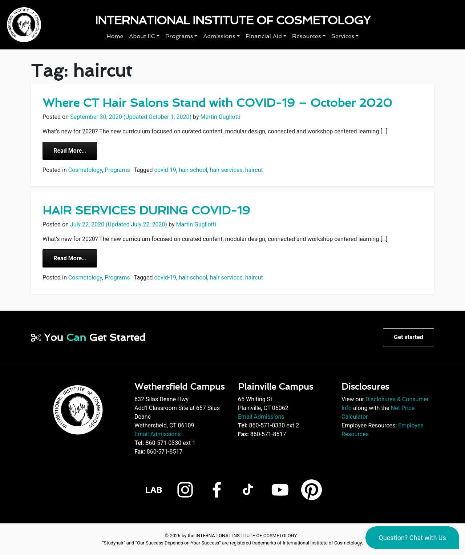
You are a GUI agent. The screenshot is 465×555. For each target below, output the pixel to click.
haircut (254, 169)
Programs (179, 36)
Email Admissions (157, 434)
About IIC (142, 36)
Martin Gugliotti (219, 116)
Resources (306, 36)
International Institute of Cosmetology (232, 20)
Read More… (75, 150)
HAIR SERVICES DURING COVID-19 (146, 210)
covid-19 (165, 169)
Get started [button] (408, 337)
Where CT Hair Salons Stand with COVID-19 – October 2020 (217, 103)
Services (342, 36)
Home (114, 36)
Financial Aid (264, 36)
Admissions (219, 36)
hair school (193, 169)
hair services (226, 169)
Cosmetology (85, 169)
